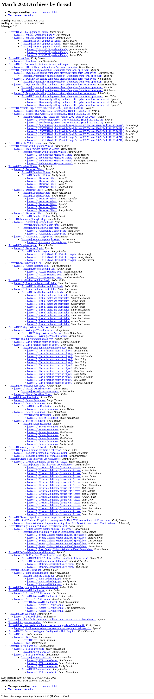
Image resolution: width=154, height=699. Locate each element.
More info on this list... (20, 15)
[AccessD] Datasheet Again (22, 245)
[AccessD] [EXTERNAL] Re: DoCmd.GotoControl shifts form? (55, 558)
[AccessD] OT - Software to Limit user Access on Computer (39, 64)
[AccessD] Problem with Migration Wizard (30, 146)
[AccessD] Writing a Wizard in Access (28, 327)
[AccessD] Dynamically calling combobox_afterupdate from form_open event (49, 70)
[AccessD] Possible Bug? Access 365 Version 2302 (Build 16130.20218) (46, 108)
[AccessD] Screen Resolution (23, 397)
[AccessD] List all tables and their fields (29, 280)
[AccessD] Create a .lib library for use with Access (34, 458)
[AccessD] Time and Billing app (25, 569)
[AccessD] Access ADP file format (26, 590)
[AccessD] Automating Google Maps (27, 219)
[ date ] (55, 12)
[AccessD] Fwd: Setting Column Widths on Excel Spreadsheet (60, 549)
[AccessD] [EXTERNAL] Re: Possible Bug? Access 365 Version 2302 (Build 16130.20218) (75, 125)
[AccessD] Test (16, 634)
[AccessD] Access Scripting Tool (25, 262)
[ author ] (46, 12)
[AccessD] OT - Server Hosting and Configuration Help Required (42, 631)
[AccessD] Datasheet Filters (23, 166)
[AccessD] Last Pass (19, 58)
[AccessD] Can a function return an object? (30, 338)
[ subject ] (36, 12)
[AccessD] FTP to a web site (23, 645)
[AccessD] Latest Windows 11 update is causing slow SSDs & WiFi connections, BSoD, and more (59, 520)
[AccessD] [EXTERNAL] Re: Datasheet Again (52, 254)
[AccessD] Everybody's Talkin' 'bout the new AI (33, 587)
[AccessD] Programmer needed (24, 622)
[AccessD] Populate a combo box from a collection (35, 450)
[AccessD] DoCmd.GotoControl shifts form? (31, 552)
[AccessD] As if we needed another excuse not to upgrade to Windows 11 (46, 625)
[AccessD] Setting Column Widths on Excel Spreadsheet (37, 526)
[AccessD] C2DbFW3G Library (25, 143)
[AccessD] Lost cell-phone (22, 613)
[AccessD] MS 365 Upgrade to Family (28, 32)
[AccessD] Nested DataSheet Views (27, 385)
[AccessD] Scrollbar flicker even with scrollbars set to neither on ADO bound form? (52, 619)
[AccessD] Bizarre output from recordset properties (35, 517)
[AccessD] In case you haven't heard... (28, 447)
